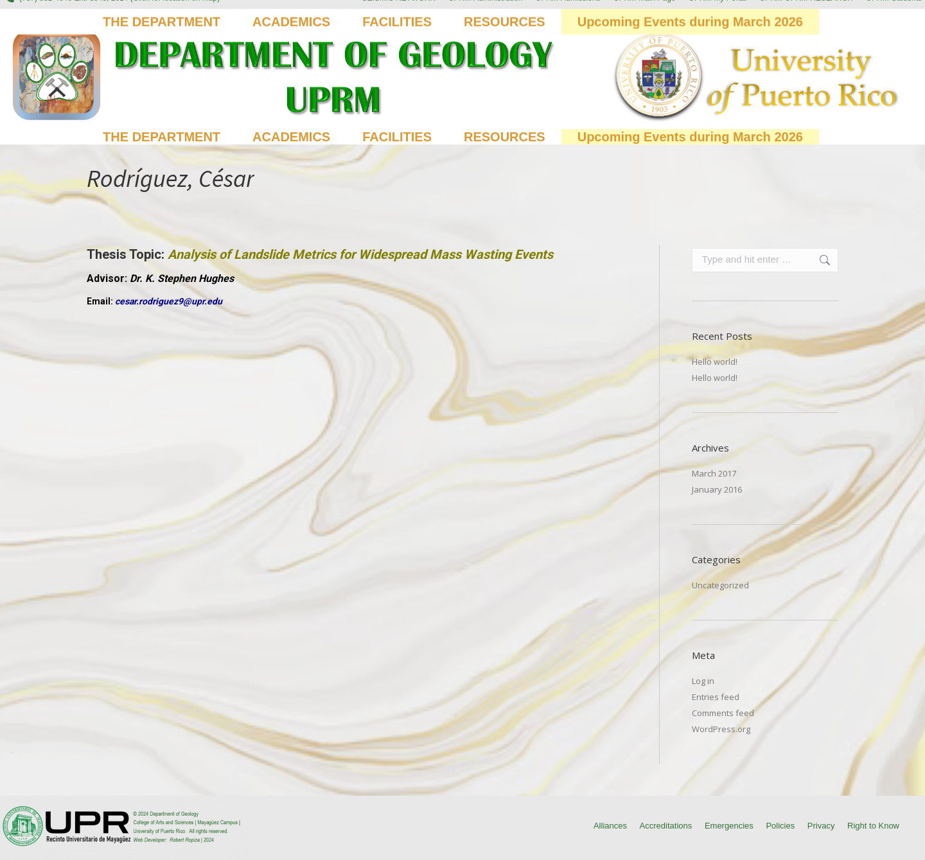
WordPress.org (721, 729)
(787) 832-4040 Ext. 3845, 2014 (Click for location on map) (111, 11)
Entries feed (715, 697)
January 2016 (717, 489)
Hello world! (714, 361)
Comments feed (723, 713)
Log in (703, 681)
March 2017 (714, 473)
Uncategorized (720, 585)
